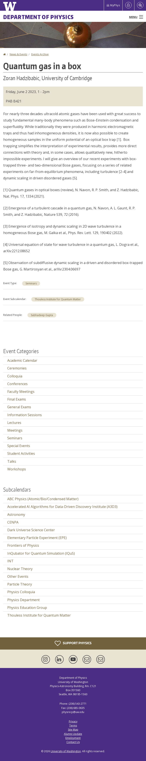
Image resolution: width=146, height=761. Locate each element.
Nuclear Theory (20, 568)
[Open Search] (140, 5)
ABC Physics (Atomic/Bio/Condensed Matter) (42, 499)
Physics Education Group (27, 607)
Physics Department (23, 599)
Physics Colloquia (21, 592)
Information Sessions (24, 415)
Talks (11, 461)
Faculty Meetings (21, 391)
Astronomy (16, 514)
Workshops (16, 469)
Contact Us (73, 742)
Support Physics (73, 643)
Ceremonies (17, 368)
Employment (73, 738)
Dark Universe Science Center (31, 530)
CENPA (12, 522)
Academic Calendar (22, 360)
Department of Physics (38, 17)
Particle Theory (19, 584)
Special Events (18, 445)
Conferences (17, 383)
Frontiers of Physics (23, 545)
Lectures (14, 422)
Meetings (15, 430)
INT (10, 561)
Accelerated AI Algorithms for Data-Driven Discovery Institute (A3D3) (62, 506)
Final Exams (16, 399)
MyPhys (113, 5)
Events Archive (40, 54)
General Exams (19, 407)
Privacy (73, 721)
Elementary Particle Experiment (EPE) (37, 537)
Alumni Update (73, 734)
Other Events (17, 576)
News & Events (18, 54)
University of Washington (66, 751)
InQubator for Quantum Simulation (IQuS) (41, 553)
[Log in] (128, 5)
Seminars (31, 283)
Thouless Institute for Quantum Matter (58, 299)
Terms (73, 725)
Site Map (73, 729)
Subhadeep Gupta (42, 315)
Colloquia (14, 376)
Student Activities (21, 453)
